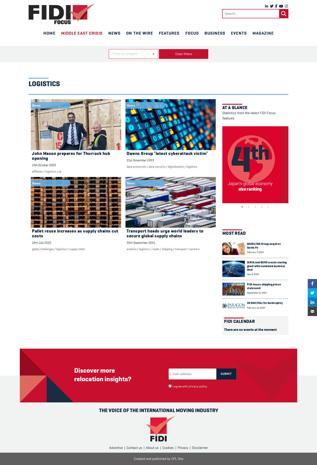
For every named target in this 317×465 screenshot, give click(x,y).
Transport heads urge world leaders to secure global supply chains (165, 233)
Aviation (131, 249)
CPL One (177, 459)
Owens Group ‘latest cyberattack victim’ (167, 153)
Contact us (134, 448)
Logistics (50, 171)
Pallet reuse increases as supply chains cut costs (75, 233)
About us (152, 448)
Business (215, 33)
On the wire (139, 33)
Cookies (168, 448)
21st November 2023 (140, 160)
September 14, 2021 (257, 292)
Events (239, 33)
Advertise (116, 448)
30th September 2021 (141, 242)
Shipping (167, 249)
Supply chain (77, 249)
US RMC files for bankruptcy (265, 303)
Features (169, 33)
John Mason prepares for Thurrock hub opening (71, 156)
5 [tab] (268, 207)
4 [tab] (262, 207)
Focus (192, 33)
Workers (194, 249)
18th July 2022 (41, 242)
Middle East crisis (82, 33)
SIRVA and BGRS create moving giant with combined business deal (267, 266)
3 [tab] (255, 207)
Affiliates (37, 171)
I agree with (189, 386)
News (114, 33)
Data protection (136, 166)
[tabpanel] (255, 164)
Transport (181, 249)
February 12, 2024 (256, 307)
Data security (157, 166)
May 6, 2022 (253, 274)
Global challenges (43, 249)
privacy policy (198, 386)
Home (49, 33)
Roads (155, 249)
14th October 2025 (44, 165)
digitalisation (176, 166)
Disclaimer (200, 448)
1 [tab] (242, 207)
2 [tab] (249, 207)
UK (60, 171)
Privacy (183, 448)
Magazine (263, 33)
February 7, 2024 (255, 252)
